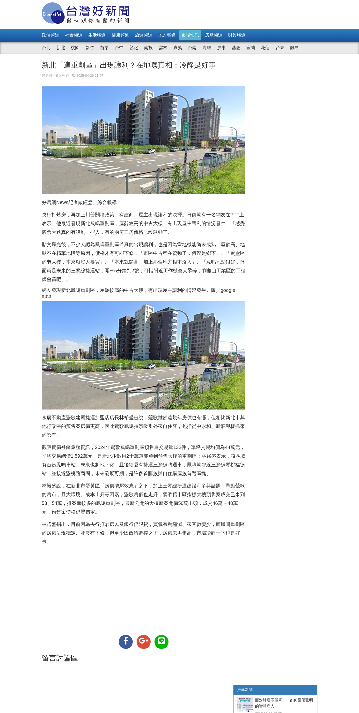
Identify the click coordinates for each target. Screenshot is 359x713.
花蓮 (265, 47)
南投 (148, 47)
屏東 (221, 47)
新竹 (90, 47)
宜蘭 (250, 47)
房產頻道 (213, 35)
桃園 (75, 47)
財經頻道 (237, 35)
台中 (119, 47)
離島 (294, 47)
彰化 (133, 47)
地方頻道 (167, 35)
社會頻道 (73, 35)
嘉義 (177, 47)
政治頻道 (50, 35)
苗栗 (104, 47)
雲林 (163, 47)
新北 (60, 47)
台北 (46, 47)
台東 (280, 47)
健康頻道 (120, 35)
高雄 (206, 47)
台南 (192, 47)
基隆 (236, 47)
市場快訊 (190, 35)
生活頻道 (97, 35)
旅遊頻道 (143, 35)
